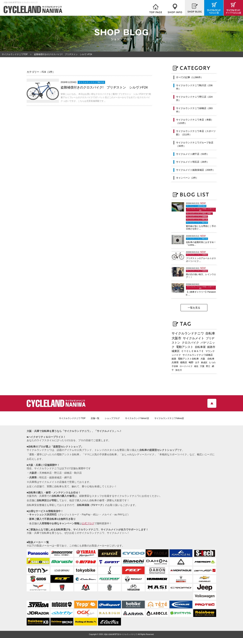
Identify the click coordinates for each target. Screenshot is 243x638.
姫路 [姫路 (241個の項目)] (174, 358)
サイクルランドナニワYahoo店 (169, 418)
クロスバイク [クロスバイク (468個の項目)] (190, 342)
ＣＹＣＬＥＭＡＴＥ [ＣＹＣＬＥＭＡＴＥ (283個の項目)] (192, 351)
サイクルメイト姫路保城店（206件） (195, 170)
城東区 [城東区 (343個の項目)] (176, 351)
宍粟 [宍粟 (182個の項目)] (202, 366)
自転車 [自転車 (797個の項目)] (210, 333)
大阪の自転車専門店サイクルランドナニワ (120, 634)
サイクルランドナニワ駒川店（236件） (194, 87)
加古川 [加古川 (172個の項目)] (178, 370)
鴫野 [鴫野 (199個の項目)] (191, 362)
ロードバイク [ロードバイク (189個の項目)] (186, 366)
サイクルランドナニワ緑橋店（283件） (194, 110)
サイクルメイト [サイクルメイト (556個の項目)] (193, 338)
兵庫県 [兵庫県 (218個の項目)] (175, 362)
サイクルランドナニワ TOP (72, 418)
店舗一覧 (95, 418)
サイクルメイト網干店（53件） (192, 154)
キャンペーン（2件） (187, 177)
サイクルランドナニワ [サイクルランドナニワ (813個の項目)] (188, 333)
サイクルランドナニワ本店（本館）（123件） (194, 121)
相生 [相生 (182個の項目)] (196, 366)
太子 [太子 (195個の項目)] (197, 362)
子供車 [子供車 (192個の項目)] (175, 366)
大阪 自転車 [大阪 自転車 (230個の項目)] (207, 358)
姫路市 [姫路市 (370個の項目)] (211, 346)
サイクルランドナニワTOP (15, 54)
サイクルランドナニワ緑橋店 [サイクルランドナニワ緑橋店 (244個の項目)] (198, 355)
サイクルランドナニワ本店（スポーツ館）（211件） (196, 133)
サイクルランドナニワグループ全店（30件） (194, 144)
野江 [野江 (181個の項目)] (208, 366)
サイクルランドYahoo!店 (137, 418)
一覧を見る (194, 307)
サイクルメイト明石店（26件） (192, 162)
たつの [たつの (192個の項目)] (212, 362)
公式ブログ (88, 523)
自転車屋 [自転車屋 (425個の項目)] (200, 346)
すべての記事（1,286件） (189, 77)
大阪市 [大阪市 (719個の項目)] (176, 338)
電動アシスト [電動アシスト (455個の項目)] (184, 346)
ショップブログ (112, 418)
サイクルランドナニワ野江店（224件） (194, 98)
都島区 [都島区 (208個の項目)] (183, 362)
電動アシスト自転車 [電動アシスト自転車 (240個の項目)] (188, 358)
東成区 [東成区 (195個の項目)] (204, 362)
